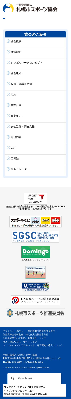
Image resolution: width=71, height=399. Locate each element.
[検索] (33, 378)
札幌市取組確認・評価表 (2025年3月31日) (25, 394)
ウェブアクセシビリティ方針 (19, 390)
